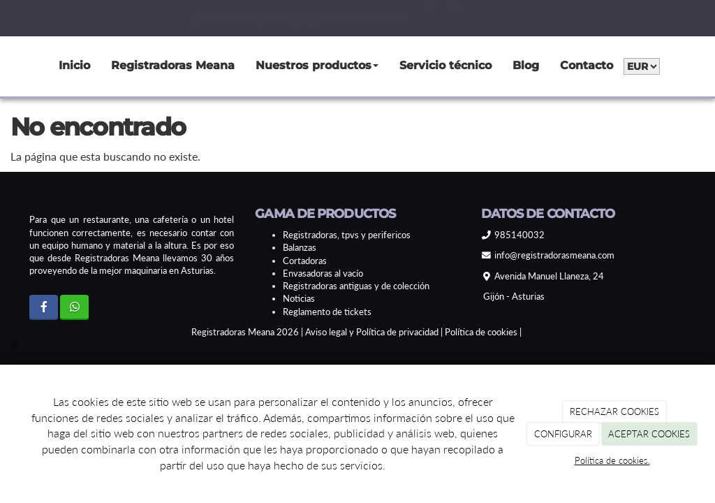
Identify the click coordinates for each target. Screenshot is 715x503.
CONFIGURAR (563, 433)
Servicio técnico (445, 65)
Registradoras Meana (173, 65)
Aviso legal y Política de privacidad (371, 331)
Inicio (74, 65)
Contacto (586, 65)
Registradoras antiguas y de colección (356, 285)
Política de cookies (481, 331)
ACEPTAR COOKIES (649, 433)
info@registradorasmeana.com (341, 18)
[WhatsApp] (74, 307)
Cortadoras (305, 260)
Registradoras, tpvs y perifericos (347, 234)
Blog (526, 65)
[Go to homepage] (7, 66)
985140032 (233, 18)
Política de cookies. (612, 460)
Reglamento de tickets (327, 311)
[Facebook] (43, 307)
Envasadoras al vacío (323, 273)
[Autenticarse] (15, 344)
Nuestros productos (317, 65)
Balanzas (299, 247)
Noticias (299, 298)
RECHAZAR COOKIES (614, 411)
